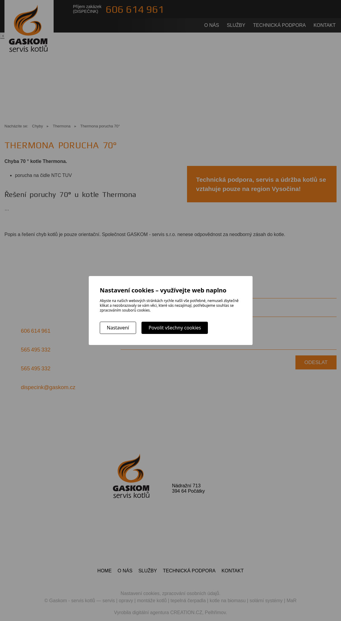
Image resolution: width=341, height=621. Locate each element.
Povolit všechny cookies (175, 327)
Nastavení (118, 327)
